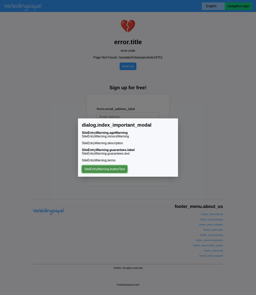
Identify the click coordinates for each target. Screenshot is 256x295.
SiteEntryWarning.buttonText (104, 169)
